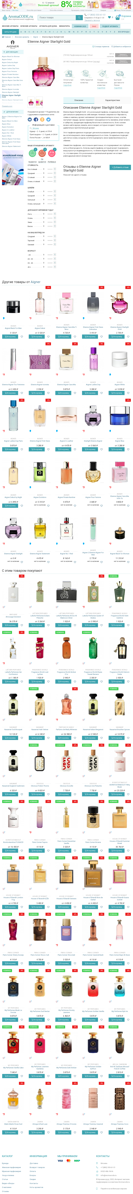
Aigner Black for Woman (11, 56)
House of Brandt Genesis (66, 899)
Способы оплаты (56, 10)
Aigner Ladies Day (8, 65)
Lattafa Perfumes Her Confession (13, 673)
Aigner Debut (7, 59)
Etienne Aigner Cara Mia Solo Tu (12, 81)
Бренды (5, 1163)
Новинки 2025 (80, 26)
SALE (94, 26)
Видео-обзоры (8, 1183)
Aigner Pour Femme (9, 71)
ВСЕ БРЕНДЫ (123, 32)
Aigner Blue (6, 124)
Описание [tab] (78, 100)
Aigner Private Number (10, 74)
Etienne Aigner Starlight (10, 92)
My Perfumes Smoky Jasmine (66, 1011)
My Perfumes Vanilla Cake (13, 1068)
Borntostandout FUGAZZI (13, 842)
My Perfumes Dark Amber (66, 1068)
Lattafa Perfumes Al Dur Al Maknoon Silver (66, 617)
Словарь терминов (102, 47)
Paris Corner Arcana (93, 842)
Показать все (7, 106)
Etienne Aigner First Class (11, 139)
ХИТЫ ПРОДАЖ (10, 32)
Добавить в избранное (121, 47)
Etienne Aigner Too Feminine (13, 385)
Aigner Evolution (8, 127)
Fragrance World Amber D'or (66, 673)
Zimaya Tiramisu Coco (119, 1124)
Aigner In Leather (8, 130)
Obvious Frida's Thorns (40, 786)
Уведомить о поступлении (123, 55)
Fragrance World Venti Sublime (119, 617)
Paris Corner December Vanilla (66, 842)
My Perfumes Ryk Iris (120, 1011)
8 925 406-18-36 (107, 1171)
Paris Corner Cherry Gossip (13, 955)
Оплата (33, 1171)
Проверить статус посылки (81, 10)
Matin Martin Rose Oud (13, 1124)
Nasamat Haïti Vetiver (39, 729)
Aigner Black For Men (10, 121)
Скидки (103, 10)
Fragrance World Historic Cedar (119, 673)
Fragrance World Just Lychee (39, 673)
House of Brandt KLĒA (40, 899)
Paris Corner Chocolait (66, 955)
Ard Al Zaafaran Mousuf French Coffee (119, 1068)
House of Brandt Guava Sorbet (120, 898)
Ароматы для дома (48, 26)
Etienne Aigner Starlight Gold (11, 96)
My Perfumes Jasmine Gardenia (40, 1068)
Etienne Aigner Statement (11, 146)
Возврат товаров (37, 1167)
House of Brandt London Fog (13, 898)
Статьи (5, 1179)
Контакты (34, 1183)
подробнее (67, 85)
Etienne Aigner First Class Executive (11, 142)
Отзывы (5, 1191)
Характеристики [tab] (112, 100)
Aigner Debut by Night (10, 62)
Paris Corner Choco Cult (40, 955)
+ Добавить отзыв (120, 167)
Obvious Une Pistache (93, 786)
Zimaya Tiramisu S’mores (66, 1124)
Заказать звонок (92, 20)
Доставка (34, 1163)
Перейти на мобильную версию (114, 1189)
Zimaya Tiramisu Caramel (93, 1124)
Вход (118, 10)
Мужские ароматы (28, 26)
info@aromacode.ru (109, 1175)
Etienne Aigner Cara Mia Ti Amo (11, 85)
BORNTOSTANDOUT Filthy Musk (120, 786)
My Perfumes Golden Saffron (93, 1068)
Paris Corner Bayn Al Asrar (120, 955)
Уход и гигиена (8, 1175)
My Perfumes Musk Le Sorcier (13, 1011)
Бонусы (33, 1175)
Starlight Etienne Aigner (93, 441)
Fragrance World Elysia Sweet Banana (93, 673)
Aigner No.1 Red (8, 133)
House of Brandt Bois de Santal (93, 898)
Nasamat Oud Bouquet (13, 729)
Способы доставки (34, 10)
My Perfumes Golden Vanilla (93, 1011)
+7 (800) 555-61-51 (96, 15)
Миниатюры (64, 26)
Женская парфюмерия (11, 1167)
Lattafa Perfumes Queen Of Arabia (93, 617)
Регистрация (126, 10)
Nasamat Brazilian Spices (120, 729)
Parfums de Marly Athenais (66, 729)
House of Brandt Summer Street (120, 842)
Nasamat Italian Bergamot (93, 729)
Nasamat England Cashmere (13, 786)
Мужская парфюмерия (11, 1171)
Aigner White (6, 136)
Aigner (35, 282)
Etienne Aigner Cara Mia (10, 77)
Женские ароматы (10, 26)
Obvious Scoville (66, 786)
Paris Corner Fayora (39, 842)
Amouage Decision (13, 617)
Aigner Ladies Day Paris (10, 68)
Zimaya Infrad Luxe (39, 1124)
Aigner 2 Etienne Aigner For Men (12, 117)
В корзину (10, 337)
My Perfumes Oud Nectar (40, 1011)
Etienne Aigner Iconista (10, 89)
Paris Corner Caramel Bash (93, 955)
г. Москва (14, 10)
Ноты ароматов (36, 1187)
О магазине (6, 1187)
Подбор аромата (110, 26)
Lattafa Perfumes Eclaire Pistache (39, 617)
